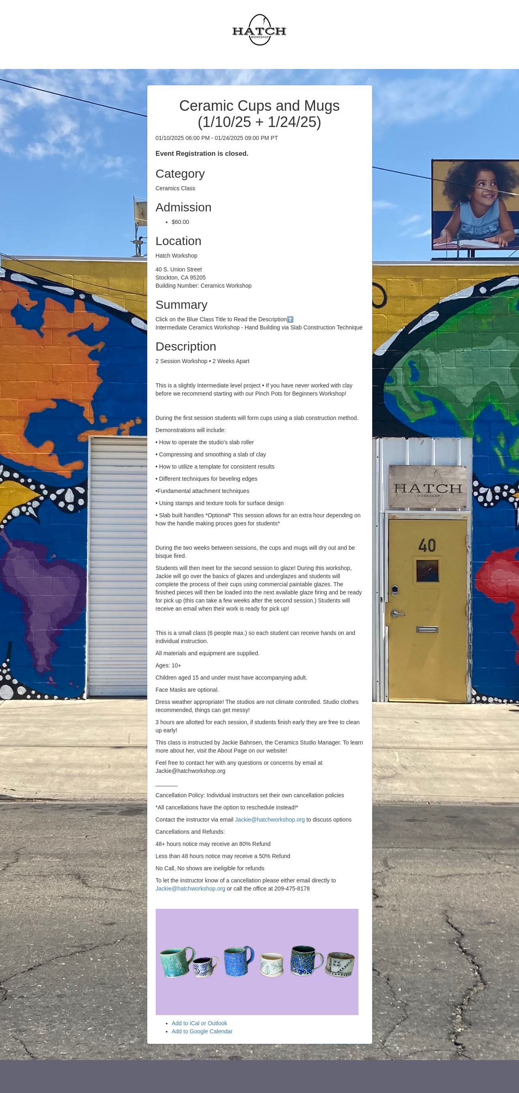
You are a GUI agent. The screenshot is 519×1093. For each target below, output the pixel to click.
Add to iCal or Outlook (199, 1023)
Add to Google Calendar (202, 1031)
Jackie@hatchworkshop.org (270, 819)
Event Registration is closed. (202, 153)
